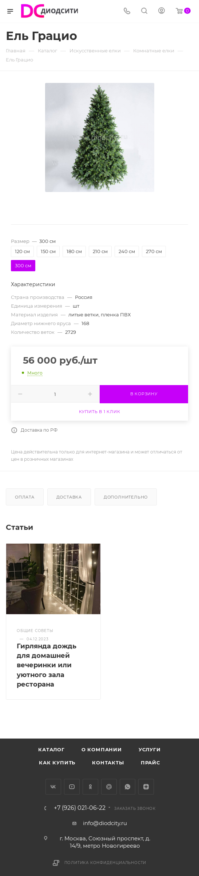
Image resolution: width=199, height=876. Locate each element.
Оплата (25, 497)
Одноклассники (90, 787)
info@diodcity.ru (105, 823)
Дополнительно (126, 497)
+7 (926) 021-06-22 (80, 808)
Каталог (51, 749)
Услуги (150, 749)
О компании (101, 749)
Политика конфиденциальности (105, 862)
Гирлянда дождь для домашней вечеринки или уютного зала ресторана (46, 665)
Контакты (108, 762)
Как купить (57, 762)
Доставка (69, 497)
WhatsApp (127, 787)
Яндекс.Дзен (146, 787)
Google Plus (109, 787)
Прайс (150, 762)
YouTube (72, 787)
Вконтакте (53, 787)
